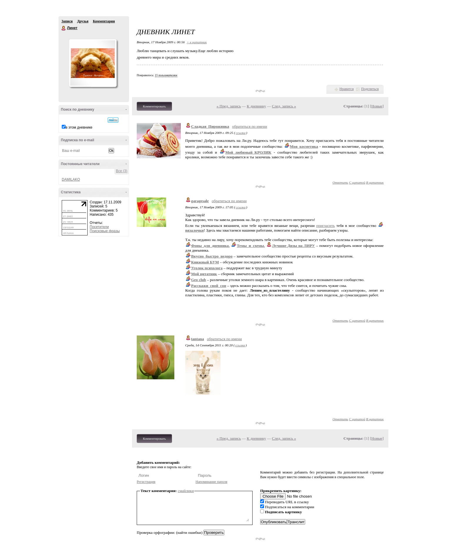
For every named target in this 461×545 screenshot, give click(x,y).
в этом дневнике (79, 127)
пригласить (325, 225)
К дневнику (256, 106)
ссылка (240, 132)
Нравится (347, 89)
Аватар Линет (93, 63)
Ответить (340, 182)
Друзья (82, 21)
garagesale (200, 201)
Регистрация (146, 482)
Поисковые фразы (105, 231)
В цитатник (375, 182)
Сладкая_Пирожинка (210, 126)
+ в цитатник (197, 42)
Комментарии (104, 21)
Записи (67, 21)
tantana (197, 339)
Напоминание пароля (211, 482)
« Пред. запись (229, 106)
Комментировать (154, 106)
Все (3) (121, 171)
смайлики (186, 490)
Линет (63, 28)
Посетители (99, 227)
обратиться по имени (249, 126)
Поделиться (370, 89)
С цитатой (357, 182)
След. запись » (284, 106)
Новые (376, 106)
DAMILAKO (71, 179)
